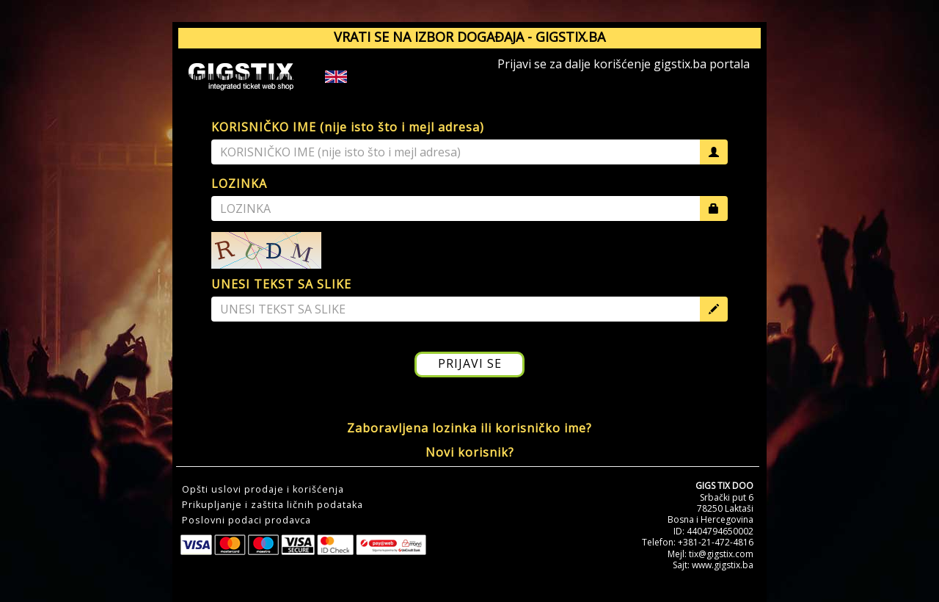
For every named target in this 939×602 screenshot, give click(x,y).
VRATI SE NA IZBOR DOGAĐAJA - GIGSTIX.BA (469, 37)
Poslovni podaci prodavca (246, 520)
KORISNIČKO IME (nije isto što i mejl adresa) (347, 127)
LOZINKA (239, 183)
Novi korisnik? (469, 452)
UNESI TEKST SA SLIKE (281, 284)
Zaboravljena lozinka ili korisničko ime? (469, 428)
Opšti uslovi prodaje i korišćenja (263, 490)
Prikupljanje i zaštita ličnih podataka (272, 505)
